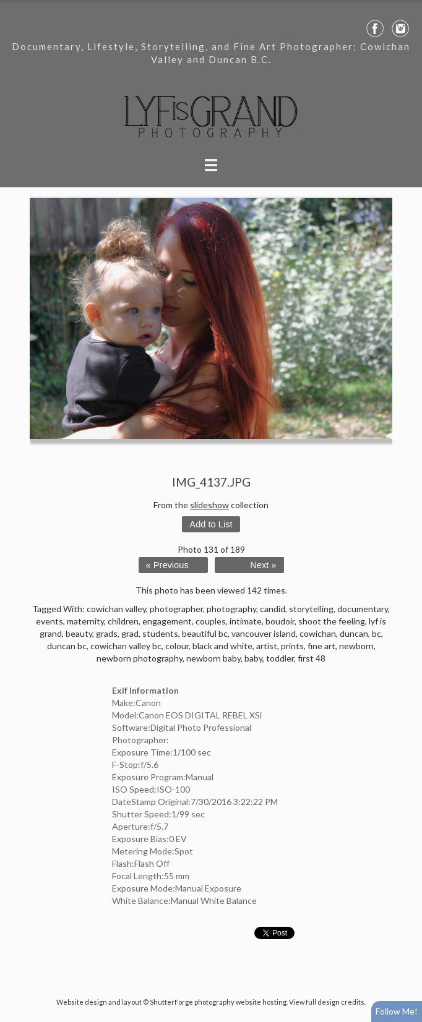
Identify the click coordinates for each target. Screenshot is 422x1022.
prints (292, 646)
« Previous (167, 565)
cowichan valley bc (125, 646)
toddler (280, 658)
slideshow (209, 505)
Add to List (210, 524)
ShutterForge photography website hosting (218, 1002)
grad (130, 633)
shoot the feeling (331, 621)
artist (266, 646)
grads (107, 633)
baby (253, 658)
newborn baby (213, 658)
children (123, 621)
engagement (167, 621)
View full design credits (326, 1002)
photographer (176, 608)
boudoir (280, 621)
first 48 (311, 658)
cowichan (317, 633)
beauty (79, 633)
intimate (246, 621)
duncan (354, 633)
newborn (356, 646)
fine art (321, 646)
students (160, 633)
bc (376, 633)
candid (272, 608)
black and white (222, 646)
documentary (362, 608)
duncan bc (67, 646)
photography (231, 608)
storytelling (311, 608)
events (49, 621)
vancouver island (263, 633)
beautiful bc (205, 633)
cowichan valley (116, 608)
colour (177, 646)
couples (211, 621)
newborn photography (140, 658)
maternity (85, 621)
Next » (263, 565)
